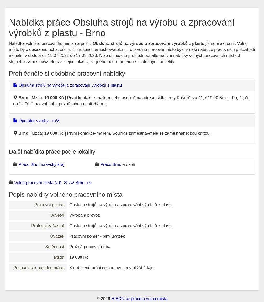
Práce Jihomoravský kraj (41, 164)
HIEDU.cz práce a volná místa (139, 298)
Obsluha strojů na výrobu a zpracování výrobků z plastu (67, 85)
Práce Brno (110, 164)
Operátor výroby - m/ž (36, 120)
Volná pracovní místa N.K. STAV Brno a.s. (53, 182)
